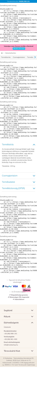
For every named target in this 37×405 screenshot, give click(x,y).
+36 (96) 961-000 (10, 377)
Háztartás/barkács (10, 61)
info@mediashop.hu (11, 383)
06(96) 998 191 (24, 1)
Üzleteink (7, 365)
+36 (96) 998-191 (10, 372)
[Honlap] (2, 61)
